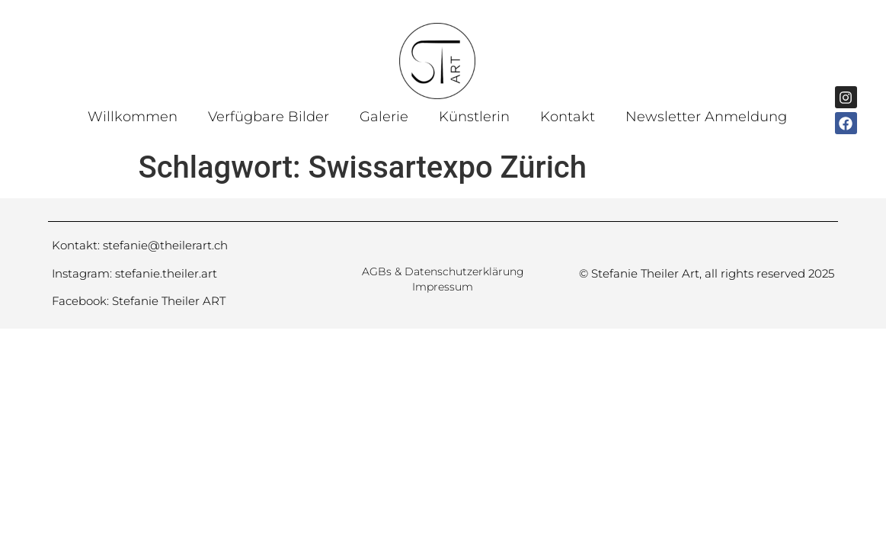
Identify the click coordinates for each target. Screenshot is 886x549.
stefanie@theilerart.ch (165, 245)
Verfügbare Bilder (268, 116)
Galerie (384, 116)
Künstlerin (474, 116)
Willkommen (133, 116)
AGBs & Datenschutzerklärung (443, 271)
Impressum (442, 287)
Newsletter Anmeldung (706, 116)
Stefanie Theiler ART (168, 301)
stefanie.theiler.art (166, 273)
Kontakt (567, 116)
